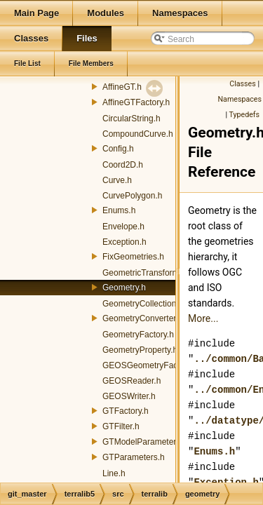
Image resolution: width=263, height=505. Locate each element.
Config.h (118, 149)
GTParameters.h (133, 457)
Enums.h (118, 210)
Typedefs (244, 114)
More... (203, 318)
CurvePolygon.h (132, 196)
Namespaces (240, 99)
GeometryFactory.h (138, 334)
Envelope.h (123, 226)
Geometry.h (124, 287)
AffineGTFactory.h (136, 102)
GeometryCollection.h (142, 304)
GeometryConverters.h (144, 318)
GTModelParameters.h (144, 442)
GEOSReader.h (131, 381)
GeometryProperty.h (139, 350)
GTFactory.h (125, 411)
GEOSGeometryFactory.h (150, 365)
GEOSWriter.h (129, 396)
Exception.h (124, 242)
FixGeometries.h (133, 257)
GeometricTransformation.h (153, 273)
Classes (242, 83)
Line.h (114, 473)
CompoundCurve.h (137, 134)
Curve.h (117, 180)
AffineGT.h (122, 87)
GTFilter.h (121, 426)
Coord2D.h (122, 165)
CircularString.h (131, 118)
